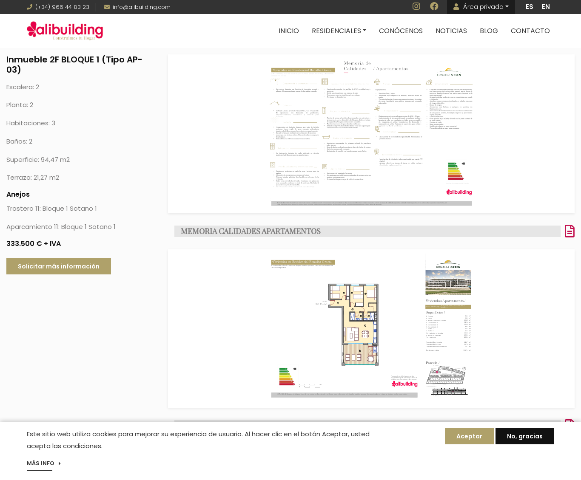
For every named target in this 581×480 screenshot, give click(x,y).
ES (529, 6)
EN (546, 6)
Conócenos (401, 31)
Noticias (451, 31)
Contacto (530, 31)
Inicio (289, 31)
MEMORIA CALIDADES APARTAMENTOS (251, 231)
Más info (40, 465)
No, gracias (525, 438)
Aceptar (469, 438)
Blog (489, 31)
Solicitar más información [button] (59, 266)
